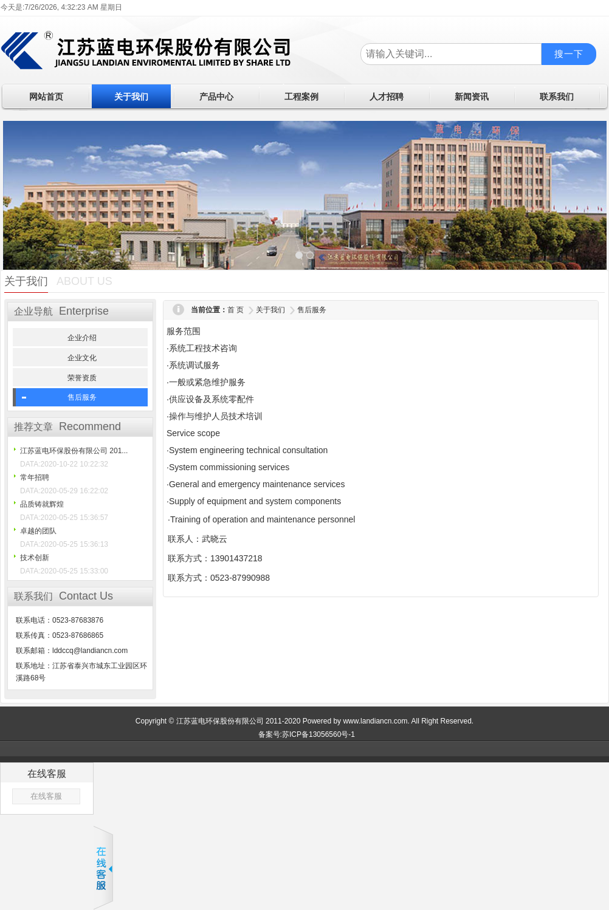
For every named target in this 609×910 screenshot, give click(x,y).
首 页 (235, 310)
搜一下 (568, 54)
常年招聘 (34, 477)
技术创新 (34, 557)
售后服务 (82, 397)
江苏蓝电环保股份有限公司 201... (74, 450)
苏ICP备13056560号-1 (318, 734)
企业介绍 (82, 338)
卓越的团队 (38, 531)
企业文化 (82, 358)
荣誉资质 (82, 378)
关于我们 (270, 310)
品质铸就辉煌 (42, 504)
